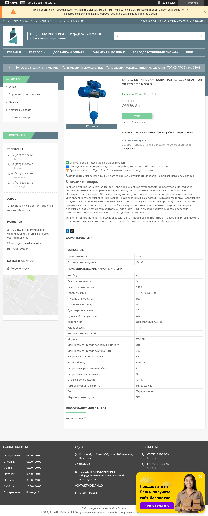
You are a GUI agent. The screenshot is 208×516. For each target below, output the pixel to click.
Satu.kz (122, 508)
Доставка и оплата (68, 52)
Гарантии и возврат (20, 117)
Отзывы (13, 102)
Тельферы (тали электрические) (38, 67)
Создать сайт (35, 2)
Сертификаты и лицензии (24, 94)
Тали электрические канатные (82, 67)
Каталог (35, 52)
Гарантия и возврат (108, 52)
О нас (12, 86)
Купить (137, 115)
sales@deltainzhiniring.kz (26, 243)
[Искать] (201, 36)
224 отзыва (169, 2)
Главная (14, 52)
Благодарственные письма (155, 52)
